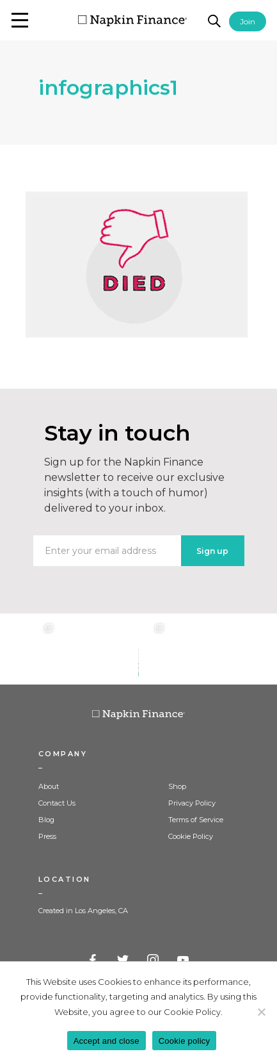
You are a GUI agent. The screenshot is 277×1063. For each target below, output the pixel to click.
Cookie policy (184, 1041)
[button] (20, 20)
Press (47, 836)
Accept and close (106, 1041)
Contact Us (56, 803)
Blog (46, 819)
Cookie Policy (190, 836)
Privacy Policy (192, 803)
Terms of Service (195, 819)
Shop (177, 786)
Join (247, 21)
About (48, 786)
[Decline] (261, 1011)
